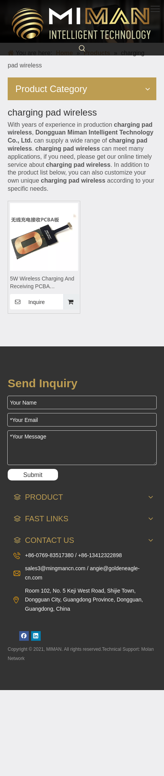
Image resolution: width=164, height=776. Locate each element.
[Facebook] (24, 636)
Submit (33, 475)
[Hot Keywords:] (82, 48)
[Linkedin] (36, 636)
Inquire (27, 301)
